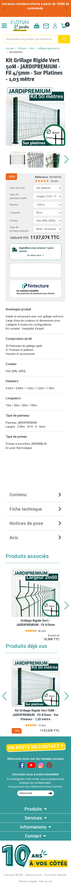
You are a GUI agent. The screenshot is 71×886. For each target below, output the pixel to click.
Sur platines (15, 52)
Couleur (13, 220)
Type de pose (17, 187)
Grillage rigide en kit (48, 48)
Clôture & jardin (33, 874)
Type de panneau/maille (18, 196)
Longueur (14, 212)
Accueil (10, 48)
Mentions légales (28, 881)
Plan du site (45, 881)
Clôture (22, 48)
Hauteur (13, 204)
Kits (32, 48)
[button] (4, 8)
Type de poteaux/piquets (18, 229)
